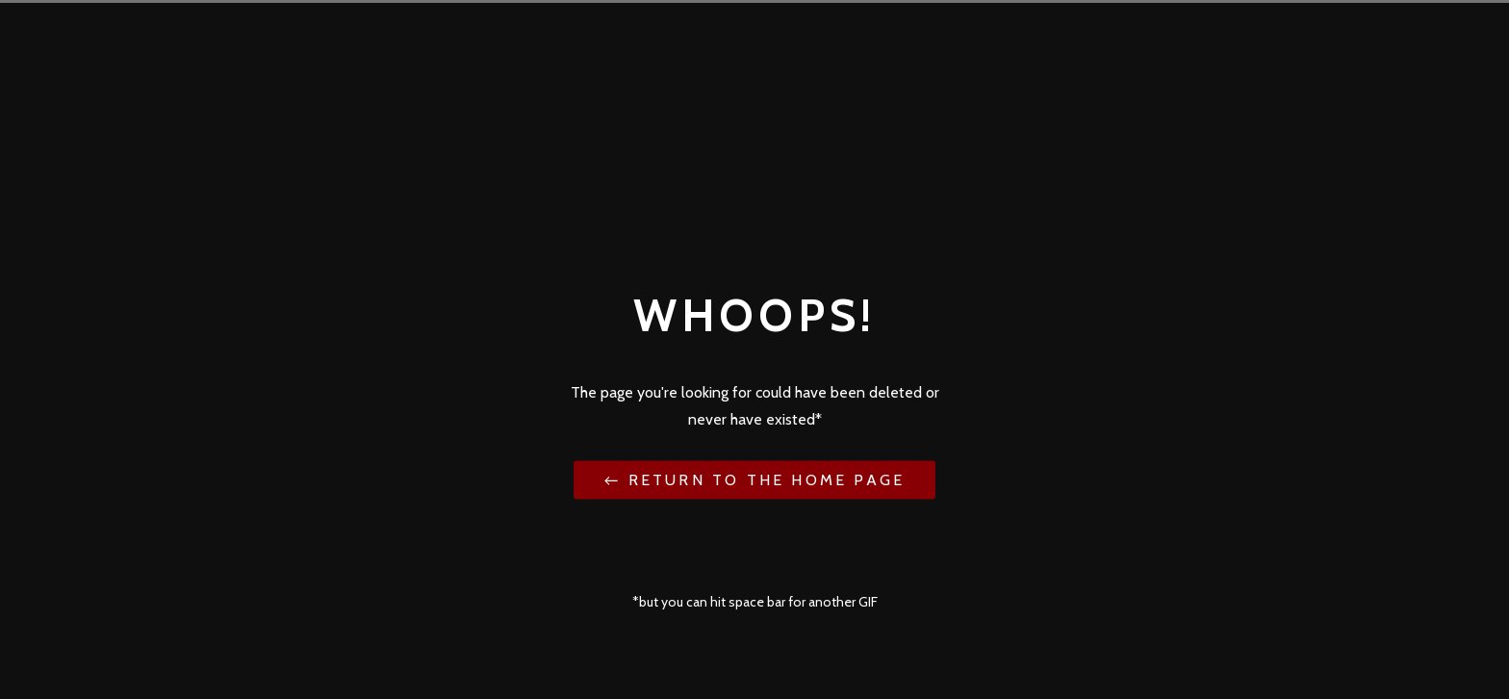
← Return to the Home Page (754, 479)
